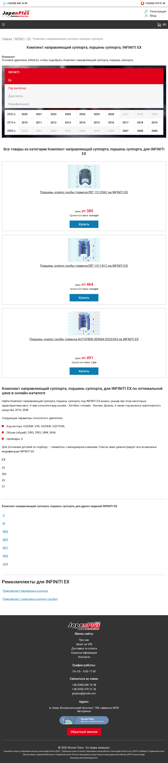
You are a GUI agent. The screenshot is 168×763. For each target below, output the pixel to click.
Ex (9, 80)
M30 (5, 531)
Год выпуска (17, 88)
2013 (68, 122)
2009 (154, 130)
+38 (17, 3)
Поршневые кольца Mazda (97, 751)
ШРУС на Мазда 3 (140, 751)
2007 (125, 130)
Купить (84, 224)
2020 (25, 114)
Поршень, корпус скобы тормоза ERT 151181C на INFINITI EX (84, 266)
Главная (7, 39)
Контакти (84, 657)
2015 (97, 122)
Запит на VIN (84, 644)
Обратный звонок (84, 732)
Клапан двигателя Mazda (114, 755)
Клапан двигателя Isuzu (121, 751)
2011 (39, 122)
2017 (125, 122)
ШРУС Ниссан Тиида (136, 755)
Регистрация (158, 11)
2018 (140, 122)
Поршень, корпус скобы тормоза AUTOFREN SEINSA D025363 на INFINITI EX (84, 339)
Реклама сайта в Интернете (82, 758)
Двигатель (15, 96)
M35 (5, 539)
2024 (82, 114)
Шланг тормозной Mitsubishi (42, 755)
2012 (53, 122)
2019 (154, 122)
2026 (111, 114)
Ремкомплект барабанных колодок (25, 591)
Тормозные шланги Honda (73, 751)
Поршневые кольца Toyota (90, 755)
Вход (153, 15)
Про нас (84, 640)
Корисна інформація (84, 652)
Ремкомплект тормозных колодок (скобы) (30, 599)
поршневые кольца (28, 751)
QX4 (5, 564)
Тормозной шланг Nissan (67, 755)
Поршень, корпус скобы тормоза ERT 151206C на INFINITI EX (84, 192)
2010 (25, 122)
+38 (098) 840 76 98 (84, 685)
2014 (82, 122)
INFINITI (20, 39)
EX (28, 39)
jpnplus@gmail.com (84, 693)
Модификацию (18, 104)
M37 (5, 547)
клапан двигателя (46, 751)
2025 (97, 114)
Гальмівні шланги (12, 751)
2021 (39, 114)
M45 (5, 556)
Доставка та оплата (84, 648)
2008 (140, 130)
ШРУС (58, 751)
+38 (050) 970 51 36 (84, 689)
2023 (68, 114)
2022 (53, 114)
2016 (111, 122)
